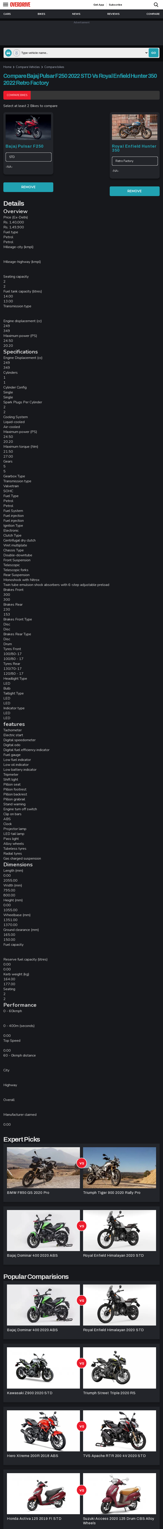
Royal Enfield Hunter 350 (134, 148)
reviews (113, 14)
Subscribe (115, 5)
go (153, 53)
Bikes (41, 14)
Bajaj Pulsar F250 (25, 146)
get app (98, 5)
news (76, 14)
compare (153, 14)
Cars (7, 14)
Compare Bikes (17, 95)
